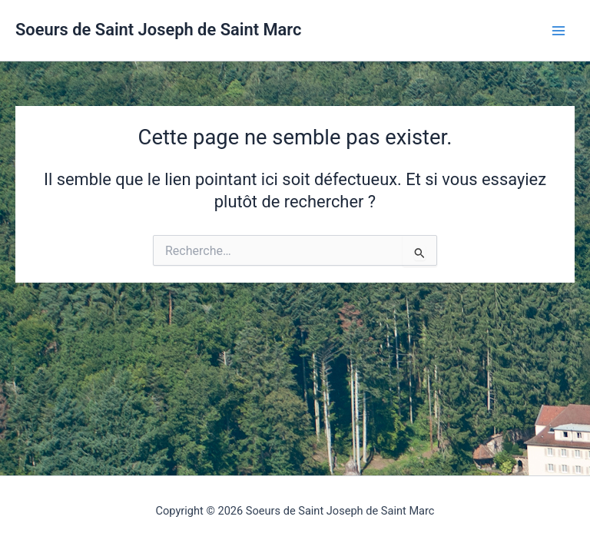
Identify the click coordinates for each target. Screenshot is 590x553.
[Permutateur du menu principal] (558, 31)
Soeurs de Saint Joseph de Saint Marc (158, 29)
